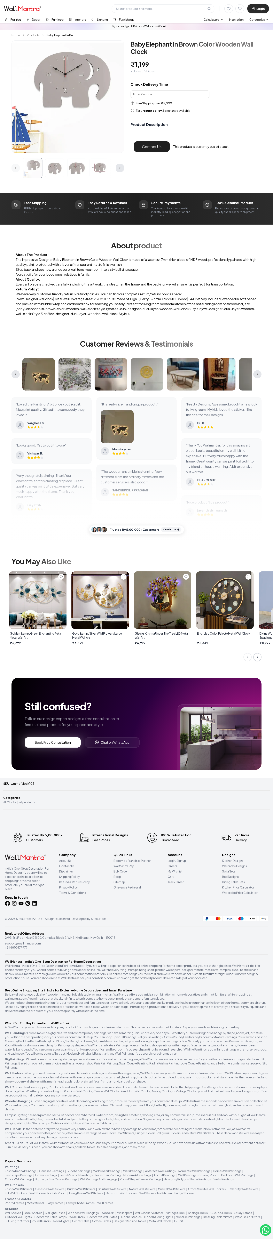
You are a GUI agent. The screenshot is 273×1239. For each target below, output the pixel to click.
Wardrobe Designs (234, 866)
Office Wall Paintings (18, 1179)
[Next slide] (257, 657)
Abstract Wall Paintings (160, 1171)
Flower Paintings (46, 1175)
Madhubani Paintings (106, 1171)
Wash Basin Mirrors (247, 1217)
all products (27, 802)
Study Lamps (243, 1213)
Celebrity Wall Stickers (243, 1189)
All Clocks (9, 802)
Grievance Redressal (127, 887)
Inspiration (236, 19)
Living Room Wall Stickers (86, 1193)
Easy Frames (55, 1203)
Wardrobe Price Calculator (240, 892)
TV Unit (178, 1221)
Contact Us (152, 146)
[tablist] (69, 19)
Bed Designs (230, 876)
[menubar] (224, 19)
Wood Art (108, 1213)
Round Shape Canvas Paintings (140, 1179)
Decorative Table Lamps (50, 1217)
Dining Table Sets (233, 882)
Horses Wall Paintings (227, 1171)
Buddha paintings (78, 1171)
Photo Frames (14, 1203)
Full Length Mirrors (17, 1221)
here (177, 294)
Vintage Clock (175, 1213)
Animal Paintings (165, 1175)
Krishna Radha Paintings (21, 1171)
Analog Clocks (198, 1213)
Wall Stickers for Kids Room (48, 1193)
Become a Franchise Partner (132, 860)
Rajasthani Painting (108, 1175)
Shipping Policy (69, 876)
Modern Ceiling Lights (158, 1217)
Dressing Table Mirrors (217, 1217)
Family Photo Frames (80, 1203)
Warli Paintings (132, 1171)
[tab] (13, 19)
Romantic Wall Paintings (194, 1171)
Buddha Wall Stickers (81, 1189)
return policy (152, 110)
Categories (259, 19)
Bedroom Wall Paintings (237, 1175)
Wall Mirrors (77, 1217)
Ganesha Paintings (51, 1171)
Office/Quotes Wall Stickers (207, 1189)
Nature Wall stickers (142, 1189)
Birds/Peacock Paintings (76, 1175)
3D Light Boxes (55, 1213)
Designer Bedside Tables (130, 1221)
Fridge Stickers (184, 1193)
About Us (65, 860)
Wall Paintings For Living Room (198, 1175)
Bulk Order (121, 871)
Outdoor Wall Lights (18, 1217)
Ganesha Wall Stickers (49, 1189)
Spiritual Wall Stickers (112, 1189)
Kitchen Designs (232, 860)
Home (15, 35)
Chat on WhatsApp (112, 742)
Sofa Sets (228, 871)
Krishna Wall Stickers (18, 1189)
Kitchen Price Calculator (238, 887)
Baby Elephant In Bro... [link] (62, 35)
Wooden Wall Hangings (83, 1213)
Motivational (35, 1203)
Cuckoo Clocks (221, 1213)
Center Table (80, 1221)
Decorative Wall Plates (102, 1217)
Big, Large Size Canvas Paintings (56, 1179)
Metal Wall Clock (160, 1221)
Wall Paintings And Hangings (98, 1179)
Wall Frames (105, 1203)
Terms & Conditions (72, 892)
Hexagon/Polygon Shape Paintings (187, 1179)
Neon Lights (61, 1221)
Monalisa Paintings (188, 1217)
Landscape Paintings (18, 1175)
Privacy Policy (68, 887)
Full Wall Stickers (16, 1193)
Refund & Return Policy (74, 882)
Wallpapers (124, 1213)
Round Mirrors (41, 1221)
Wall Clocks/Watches (149, 1213)
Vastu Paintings (223, 1179)
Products (33, 35)
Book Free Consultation (52, 742)
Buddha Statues (131, 1217)
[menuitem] (214, 19)
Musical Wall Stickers (171, 1189)
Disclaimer (66, 871)
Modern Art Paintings (137, 1175)
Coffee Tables (101, 1221)
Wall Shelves (13, 1213)
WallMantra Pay (124, 866)
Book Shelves (33, 1213)
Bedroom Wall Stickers (121, 1193)
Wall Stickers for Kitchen (155, 1193)
